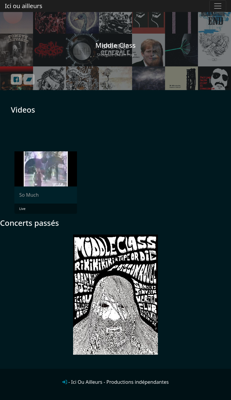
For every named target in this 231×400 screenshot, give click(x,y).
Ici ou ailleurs (23, 6)
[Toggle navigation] (217, 6)
